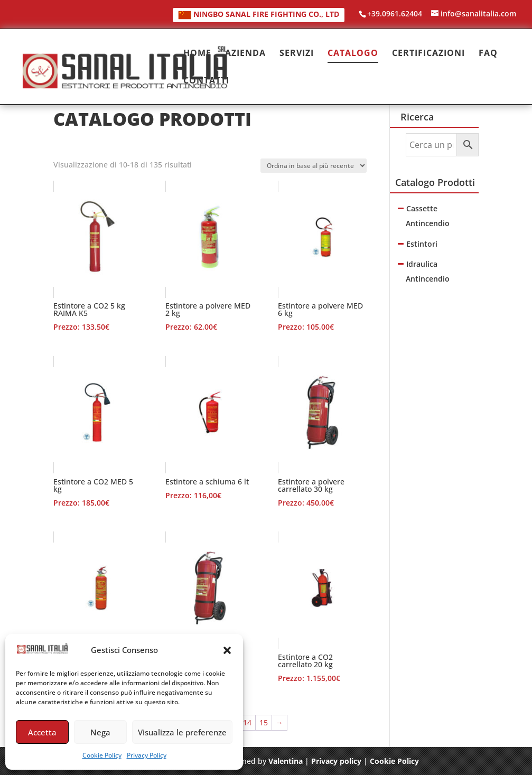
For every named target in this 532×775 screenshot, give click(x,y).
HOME (197, 54)
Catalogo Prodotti (435, 182)
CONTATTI (206, 81)
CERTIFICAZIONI (428, 54)
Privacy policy (336, 761)
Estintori (421, 244)
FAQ (488, 54)
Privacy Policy (146, 755)
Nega (100, 732)
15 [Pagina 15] (263, 722)
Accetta (42, 732)
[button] (227, 650)
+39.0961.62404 (394, 13)
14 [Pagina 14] (247, 722)
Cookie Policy (102, 755)
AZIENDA (245, 54)
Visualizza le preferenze (182, 732)
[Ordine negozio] (313, 165)
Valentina (285, 761)
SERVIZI (296, 54)
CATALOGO (353, 54)
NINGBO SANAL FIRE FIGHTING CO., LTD (258, 14)
